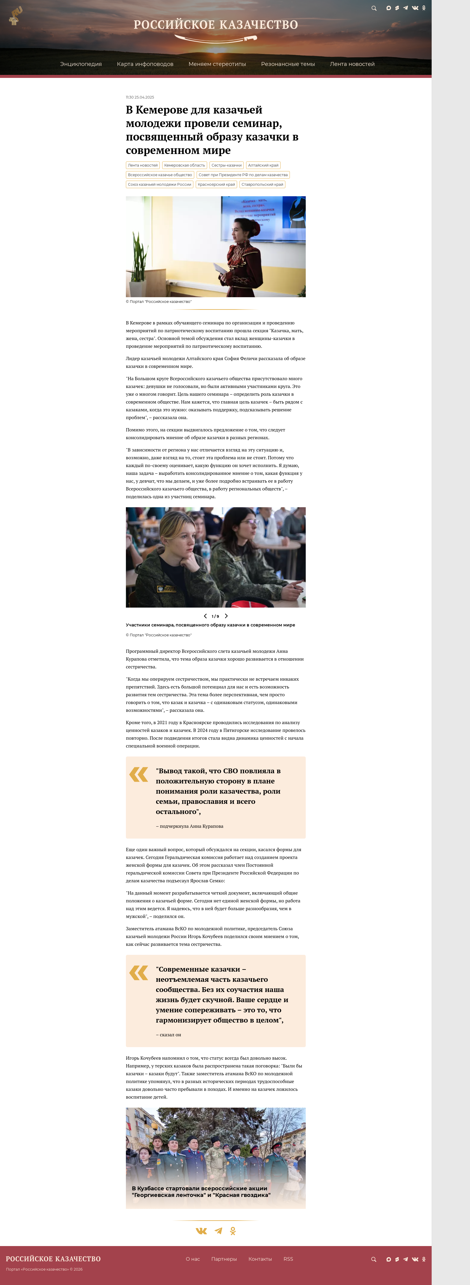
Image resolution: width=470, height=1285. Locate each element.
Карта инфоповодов (145, 64)
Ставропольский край (262, 184)
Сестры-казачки (227, 165)
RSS (288, 1259)
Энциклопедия (81, 64)
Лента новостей (352, 64)
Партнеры (224, 1259)
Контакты (260, 1259)
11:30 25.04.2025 (140, 97)
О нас (193, 1259)
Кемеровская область (184, 165)
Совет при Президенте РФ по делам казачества (243, 175)
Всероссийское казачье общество (160, 175)
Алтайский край (263, 165)
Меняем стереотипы (217, 64)
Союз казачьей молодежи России (159, 184)
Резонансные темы (288, 64)
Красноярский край (216, 184)
